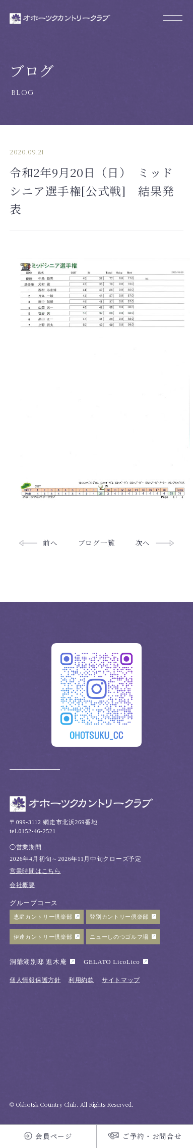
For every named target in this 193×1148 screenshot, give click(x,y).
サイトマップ (121, 980)
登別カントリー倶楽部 (119, 917)
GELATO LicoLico (112, 961)
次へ (143, 543)
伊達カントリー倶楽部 (43, 937)
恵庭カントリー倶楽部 (43, 917)
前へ (50, 543)
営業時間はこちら (35, 871)
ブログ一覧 (96, 543)
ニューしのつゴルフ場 (119, 937)
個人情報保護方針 (35, 980)
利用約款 (81, 980)
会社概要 (22, 885)
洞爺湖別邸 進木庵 (38, 961)
